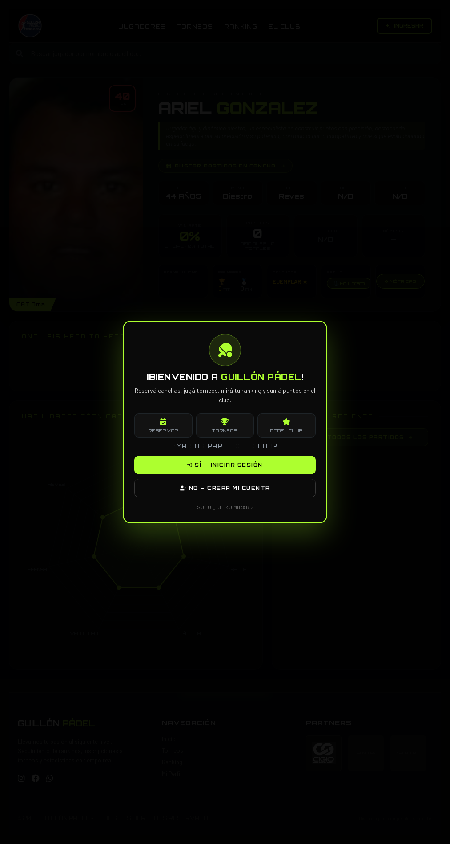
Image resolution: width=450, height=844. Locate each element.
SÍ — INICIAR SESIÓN (225, 465)
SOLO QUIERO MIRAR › (225, 507)
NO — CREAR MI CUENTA (225, 488)
